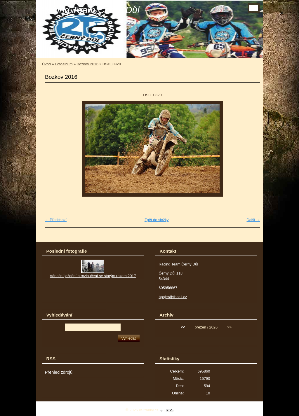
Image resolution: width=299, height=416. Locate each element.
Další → (253, 220)
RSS (169, 410)
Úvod (46, 64)
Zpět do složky (157, 220)
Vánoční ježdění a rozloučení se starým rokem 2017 (93, 276)
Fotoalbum (63, 64)
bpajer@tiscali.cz (173, 297)
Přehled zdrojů (58, 372)
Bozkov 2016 (87, 64)
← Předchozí (56, 220)
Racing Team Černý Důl (90, 10)
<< (183, 327)
